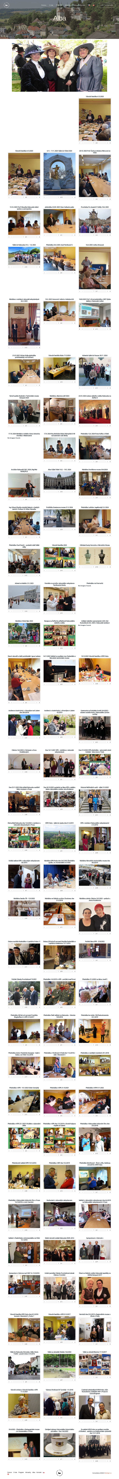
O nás (51, 5)
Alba (75, 5)
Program (59, 5)
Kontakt (82, 5)
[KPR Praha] (6, 5)
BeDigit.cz (108, 1473)
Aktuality (68, 5)
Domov (43, 5)
